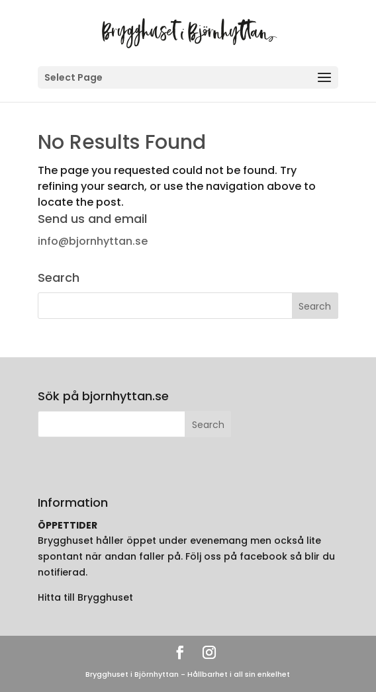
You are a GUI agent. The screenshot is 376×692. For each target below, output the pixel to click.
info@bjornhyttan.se (93, 241)
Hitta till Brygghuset (85, 597)
